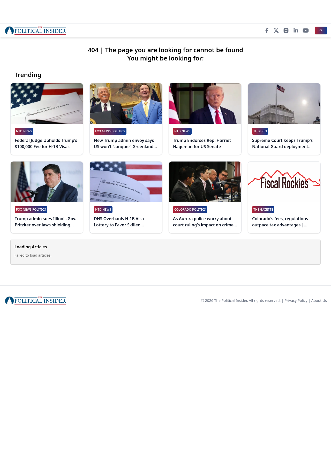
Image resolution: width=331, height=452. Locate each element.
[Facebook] (266, 30)
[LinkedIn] (295, 30)
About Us (319, 300)
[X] (276, 30)
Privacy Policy (295, 300)
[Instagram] (286, 30)
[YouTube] (306, 30)
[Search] (321, 30)
